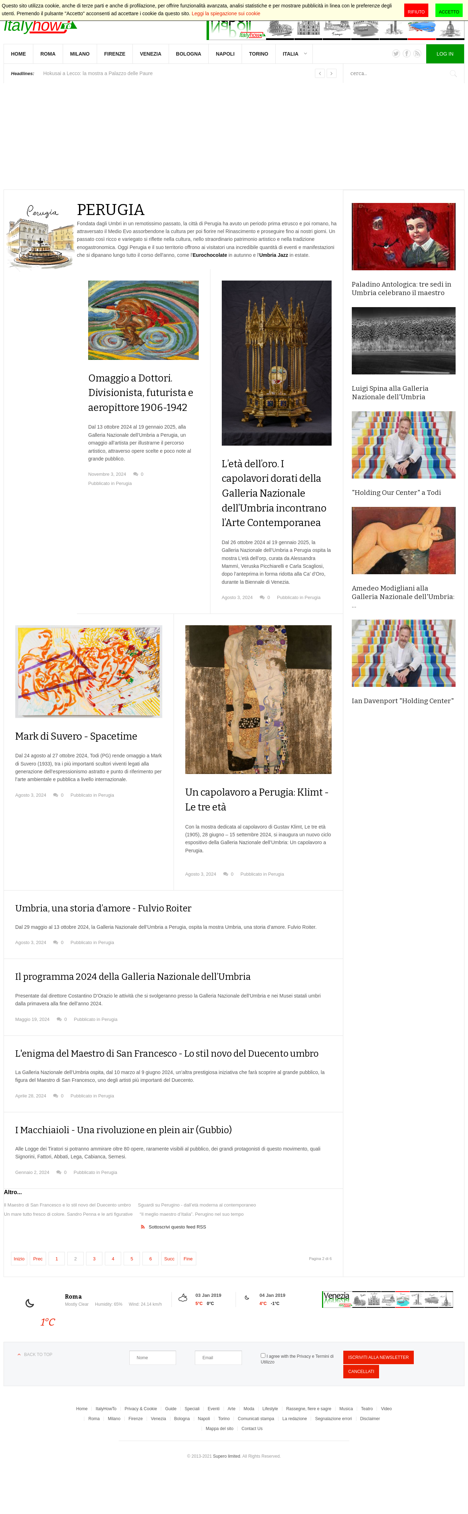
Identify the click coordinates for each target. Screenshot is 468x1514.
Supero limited (226, 1498)
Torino (258, 54)
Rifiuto (416, 12)
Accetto (449, 12)
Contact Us (252, 1470)
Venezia (151, 54)
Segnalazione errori (333, 1460)
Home (18, 54)
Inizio (19, 1301)
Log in (445, 54)
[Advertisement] (234, 136)
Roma (48, 54)
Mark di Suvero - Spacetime (87, 765)
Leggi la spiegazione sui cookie (226, 13)
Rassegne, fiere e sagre (308, 1450)
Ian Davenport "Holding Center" (403, 701)
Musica (346, 1450)
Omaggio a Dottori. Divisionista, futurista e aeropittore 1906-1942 (137, 407)
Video (386, 1450)
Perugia (124, 513)
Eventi (213, 1450)
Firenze (114, 54)
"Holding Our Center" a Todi (396, 492)
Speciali (192, 1450)
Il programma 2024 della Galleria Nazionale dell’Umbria (145, 1006)
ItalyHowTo (106, 1450)
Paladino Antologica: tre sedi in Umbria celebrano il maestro (401, 288)
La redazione (294, 1460)
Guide (170, 1450)
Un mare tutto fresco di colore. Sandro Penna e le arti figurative (68, 1256)
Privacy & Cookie (141, 1450)
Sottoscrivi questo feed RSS (177, 1269)
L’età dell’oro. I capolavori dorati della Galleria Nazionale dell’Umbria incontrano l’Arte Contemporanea (266, 508)
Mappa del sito (219, 1470)
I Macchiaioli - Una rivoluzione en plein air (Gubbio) (135, 1172)
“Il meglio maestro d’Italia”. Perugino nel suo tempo (191, 1256)
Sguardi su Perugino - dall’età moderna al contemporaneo (197, 1247)
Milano (80, 54)
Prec (38, 1301)
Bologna (189, 54)
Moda (249, 1450)
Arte (232, 1450)
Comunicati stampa (256, 1460)
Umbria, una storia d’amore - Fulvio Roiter (112, 937)
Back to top (38, 1396)
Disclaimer (370, 1460)
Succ (169, 1301)
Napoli (225, 54)
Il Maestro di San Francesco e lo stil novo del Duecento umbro (67, 1247)
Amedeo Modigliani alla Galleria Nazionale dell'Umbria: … (403, 596)
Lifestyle (270, 1450)
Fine (188, 1301)
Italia (290, 54)
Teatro (367, 1450)
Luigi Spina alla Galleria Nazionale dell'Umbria (390, 392)
